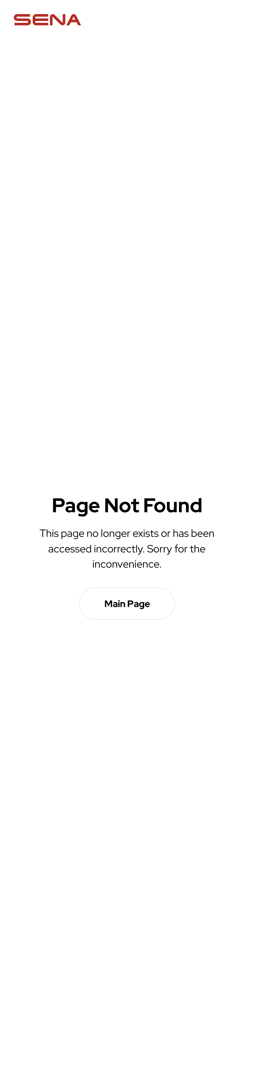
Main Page (127, 604)
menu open (234, 20)
